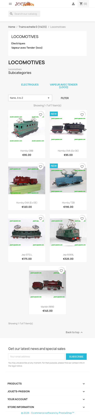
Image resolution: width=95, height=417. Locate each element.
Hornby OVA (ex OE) (68, 150)
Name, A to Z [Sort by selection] (30, 98)
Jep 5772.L (27, 254)
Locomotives (24, 36)
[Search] (24, 14)
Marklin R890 (47, 306)
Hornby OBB (26, 150)
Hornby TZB (68, 202)
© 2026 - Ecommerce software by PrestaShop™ (47, 413)
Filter (65, 98)
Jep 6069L (68, 254)
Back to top (74, 332)
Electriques (18, 43)
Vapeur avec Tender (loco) (27, 47)
